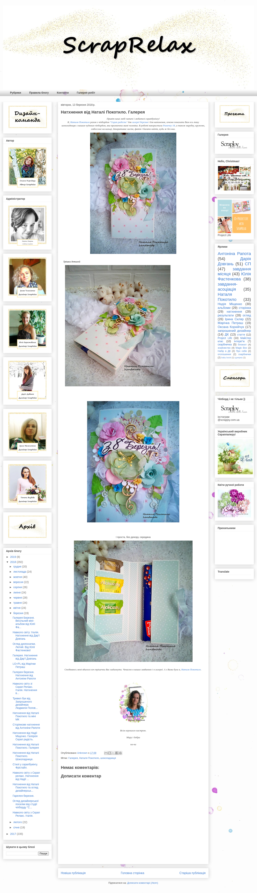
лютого (17, 822)
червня (18, 597)
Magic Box (241, 348)
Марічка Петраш (230, 323)
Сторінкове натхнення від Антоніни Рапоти (26, 726)
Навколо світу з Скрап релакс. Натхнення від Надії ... (26, 776)
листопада (20, 571)
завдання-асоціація (227, 287)
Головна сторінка (132, 873)
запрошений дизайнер (234, 331)
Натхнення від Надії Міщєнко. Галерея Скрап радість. (25, 736)
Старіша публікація (193, 873)
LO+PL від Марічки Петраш (24, 665)
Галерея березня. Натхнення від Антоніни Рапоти (24, 675)
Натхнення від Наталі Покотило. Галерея (26, 746)
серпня (17, 587)
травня (17, 602)
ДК (227, 334)
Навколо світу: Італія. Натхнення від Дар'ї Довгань (26, 635)
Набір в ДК (224, 351)
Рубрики (15, 92)
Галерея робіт (86, 92)
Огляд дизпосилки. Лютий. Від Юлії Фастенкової (24, 647)
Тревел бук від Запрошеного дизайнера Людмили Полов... (25, 703)
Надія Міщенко (230, 304)
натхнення (234, 311)
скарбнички (244, 354)
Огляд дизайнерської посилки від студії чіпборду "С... (26, 804)
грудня (17, 566)
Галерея (73, 758)
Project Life (225, 338)
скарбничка (225, 344)
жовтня (18, 576)
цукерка (238, 357)
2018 (13, 562)
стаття (241, 334)
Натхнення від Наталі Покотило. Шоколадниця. (26, 756)
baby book (226, 357)
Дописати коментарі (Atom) (142, 882)
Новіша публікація (73, 873)
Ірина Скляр (234, 319)
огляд (247, 315)
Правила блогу (39, 92)
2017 (13, 833)
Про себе (241, 351)
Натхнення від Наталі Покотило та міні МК (26, 716)
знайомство (224, 348)
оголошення (224, 354)
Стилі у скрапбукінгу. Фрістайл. (25, 766)
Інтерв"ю (239, 341)
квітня (17, 607)
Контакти (63, 92)
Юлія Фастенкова (234, 276)
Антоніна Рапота (234, 253)
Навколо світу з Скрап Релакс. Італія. (26, 814)
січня (16, 827)
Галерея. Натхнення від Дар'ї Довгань (25, 657)
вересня (18, 582)
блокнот (242, 344)
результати (226, 315)
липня (17, 592)
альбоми (224, 308)
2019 (13, 556)
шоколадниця (108, 758)
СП (248, 263)
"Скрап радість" (118, 122)
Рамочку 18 (169, 125)
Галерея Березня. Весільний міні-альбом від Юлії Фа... (24, 622)
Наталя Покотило (80, 122)
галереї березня (140, 122)
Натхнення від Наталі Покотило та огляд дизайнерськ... (26, 787)
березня (18, 613)
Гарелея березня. (23, 795)
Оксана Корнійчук (231, 327)
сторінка (245, 308)
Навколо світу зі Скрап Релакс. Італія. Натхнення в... (25, 688)
